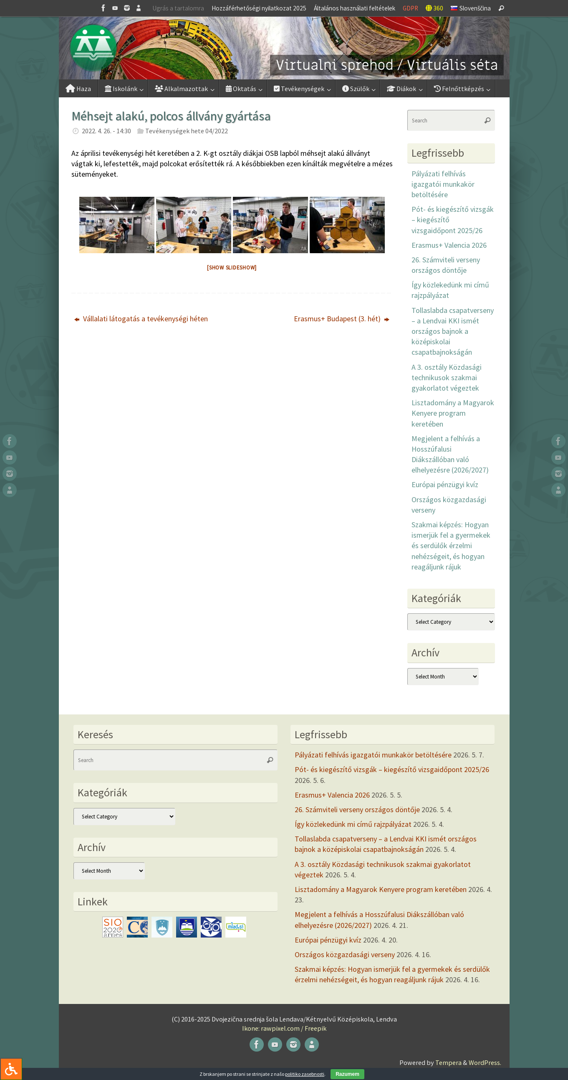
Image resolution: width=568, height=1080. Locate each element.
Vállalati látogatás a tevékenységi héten (141, 318)
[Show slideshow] (232, 267)
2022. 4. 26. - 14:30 (106, 131)
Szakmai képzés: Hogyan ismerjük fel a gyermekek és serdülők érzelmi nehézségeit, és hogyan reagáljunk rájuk (450, 546)
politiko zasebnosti (304, 1074)
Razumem (347, 1074)
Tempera (448, 1062)
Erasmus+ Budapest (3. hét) (341, 318)
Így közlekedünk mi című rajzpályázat (353, 824)
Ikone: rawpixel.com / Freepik (284, 1028)
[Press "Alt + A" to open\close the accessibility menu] (11, 1069)
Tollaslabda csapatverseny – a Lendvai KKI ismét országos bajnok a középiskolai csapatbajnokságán (452, 331)
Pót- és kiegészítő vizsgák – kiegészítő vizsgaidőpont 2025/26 (392, 769)
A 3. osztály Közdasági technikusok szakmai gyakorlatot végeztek (446, 377)
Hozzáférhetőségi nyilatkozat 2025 (259, 8)
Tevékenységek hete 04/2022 (186, 131)
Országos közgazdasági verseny (345, 954)
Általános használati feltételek (354, 8)
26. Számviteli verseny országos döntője (357, 809)
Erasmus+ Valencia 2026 (449, 245)
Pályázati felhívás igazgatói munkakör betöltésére (443, 184)
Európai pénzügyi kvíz (444, 484)
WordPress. (485, 1062)
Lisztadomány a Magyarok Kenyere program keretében (452, 413)
